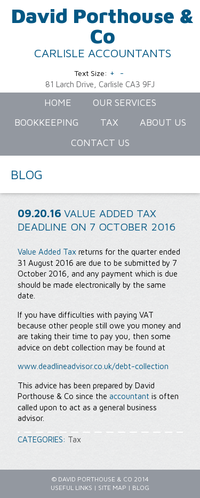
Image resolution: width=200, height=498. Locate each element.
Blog (140, 488)
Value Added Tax (47, 251)
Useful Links (71, 488)
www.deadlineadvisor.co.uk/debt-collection (93, 366)
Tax (74, 439)
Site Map (112, 488)
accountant (129, 396)
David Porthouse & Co (102, 25)
